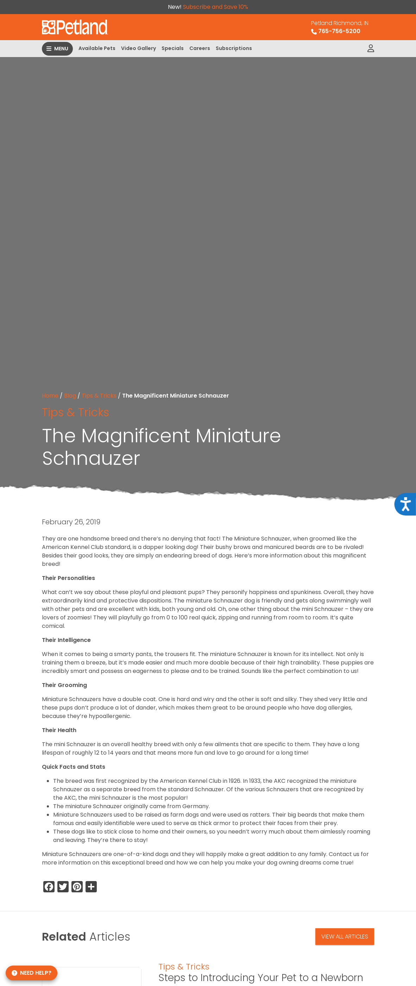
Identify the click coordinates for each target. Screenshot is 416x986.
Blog (70, 396)
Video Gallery (138, 48)
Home (50, 396)
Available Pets (96, 48)
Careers (199, 48)
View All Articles (344, 936)
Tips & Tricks (99, 396)
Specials (173, 48)
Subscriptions (234, 48)
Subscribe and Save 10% (215, 7)
